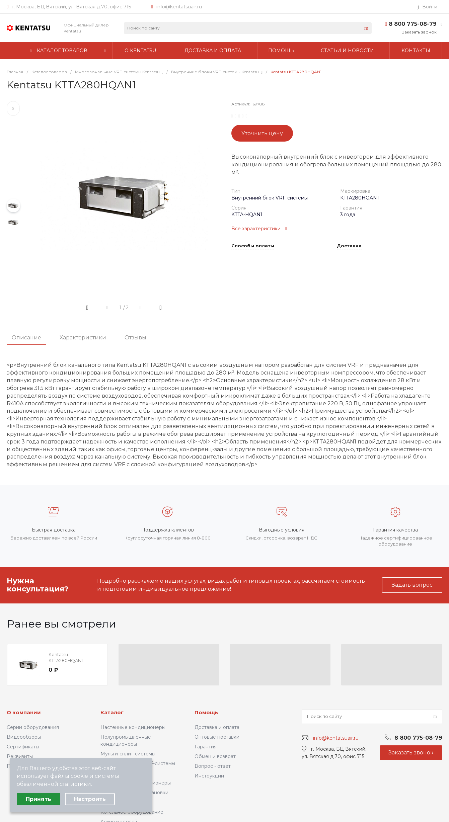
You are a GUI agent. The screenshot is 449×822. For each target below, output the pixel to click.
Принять (38, 799)
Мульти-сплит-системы (127, 754)
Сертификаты (23, 747)
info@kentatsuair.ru (179, 7)
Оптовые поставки (217, 737)
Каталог (112, 712)
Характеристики (83, 337)
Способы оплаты (252, 246)
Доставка (349, 246)
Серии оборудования (33, 727)
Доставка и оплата (217, 727)
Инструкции (209, 776)
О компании (24, 712)
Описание (26, 337)
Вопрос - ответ (213, 766)
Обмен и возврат (215, 756)
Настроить (90, 799)
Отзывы (135, 337)
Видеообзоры (24, 737)
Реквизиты (20, 756)
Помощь (206, 712)
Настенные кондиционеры (132, 727)
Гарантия (206, 747)
